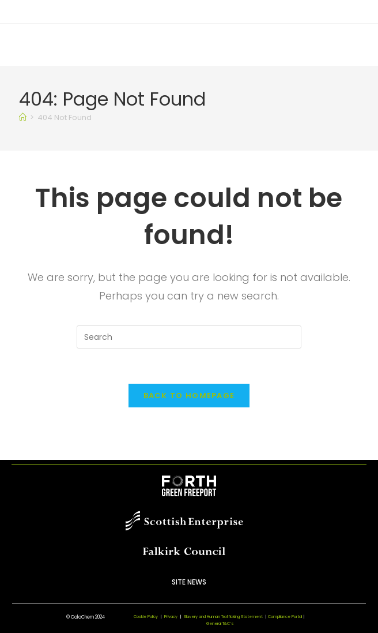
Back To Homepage (189, 395)
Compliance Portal (285, 616)
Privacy (170, 616)
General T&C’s (220, 623)
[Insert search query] (189, 337)
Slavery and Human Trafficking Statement (226, 616)
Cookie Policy (146, 616)
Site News (189, 582)
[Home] (23, 117)
